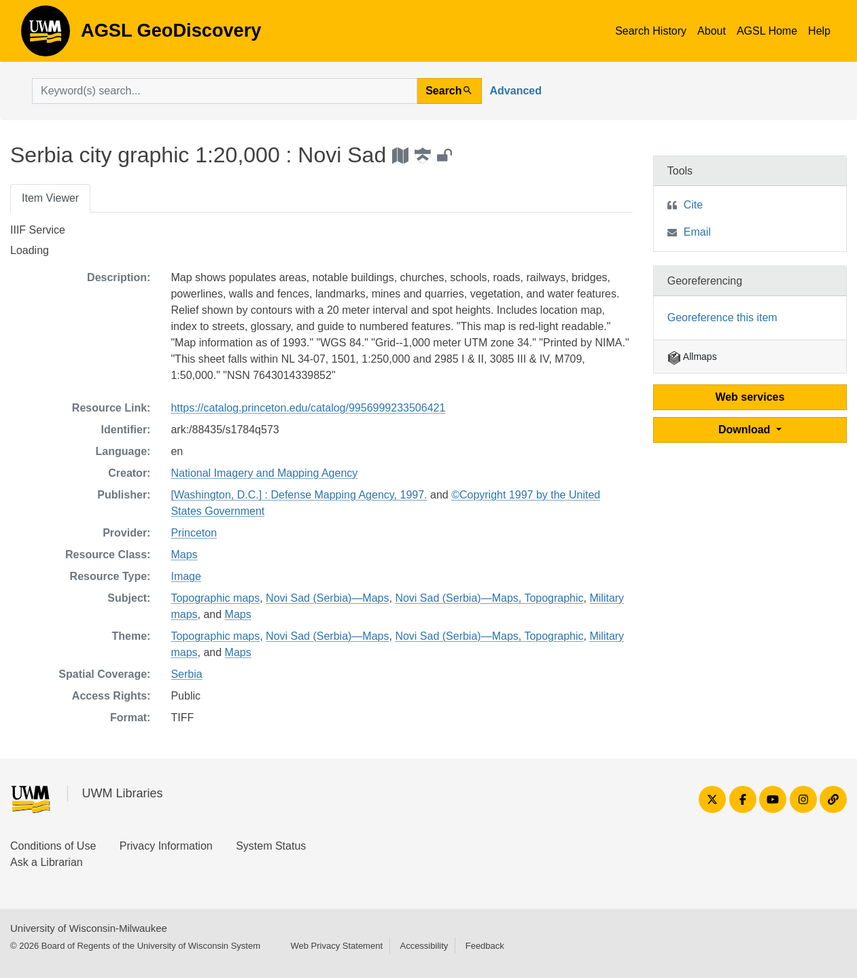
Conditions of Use (53, 846)
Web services (749, 397)
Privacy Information (166, 846)
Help (819, 31)
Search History (650, 31)
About (711, 31)
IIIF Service (37, 230)
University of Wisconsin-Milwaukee (88, 928)
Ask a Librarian (46, 862)
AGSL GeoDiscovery (45, 35)
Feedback (485, 946)
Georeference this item (722, 317)
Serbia (186, 674)
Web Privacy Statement (336, 946)
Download (745, 429)
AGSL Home (767, 31)
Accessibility (424, 946)
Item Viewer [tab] (50, 198)
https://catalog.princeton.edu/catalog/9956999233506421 (308, 408)
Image (185, 576)
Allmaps (692, 356)
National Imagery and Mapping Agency (264, 473)
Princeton (194, 533)
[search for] (224, 91)
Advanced (516, 90)
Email (697, 232)
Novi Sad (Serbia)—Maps (327, 598)
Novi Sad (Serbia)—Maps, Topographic (489, 598)
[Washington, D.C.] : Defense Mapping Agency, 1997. (299, 495)
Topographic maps (215, 598)
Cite (693, 205)
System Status (271, 846)
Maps (184, 554)
